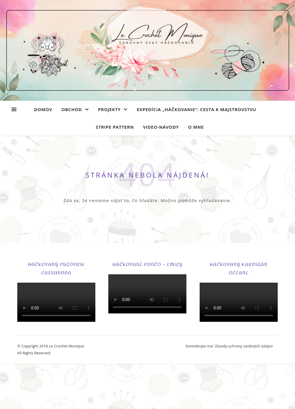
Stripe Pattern (115, 127)
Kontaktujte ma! (199, 346)
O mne (196, 127)
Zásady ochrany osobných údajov (244, 346)
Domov (43, 109)
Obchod (71, 109)
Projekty (109, 109)
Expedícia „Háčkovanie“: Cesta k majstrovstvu (196, 109)
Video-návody (161, 127)
